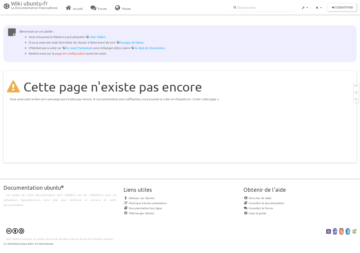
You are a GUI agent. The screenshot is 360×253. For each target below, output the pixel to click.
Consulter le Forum (258, 208)
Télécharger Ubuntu (139, 213)
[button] (305, 5)
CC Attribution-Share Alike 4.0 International (28, 243)
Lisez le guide (254, 213)
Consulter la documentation (263, 203)
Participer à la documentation (145, 203)
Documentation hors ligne (143, 208)
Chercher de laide (257, 198)
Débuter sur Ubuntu (139, 198)
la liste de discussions (149, 48)
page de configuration (70, 53)
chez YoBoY (97, 37)
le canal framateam (79, 48)
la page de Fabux (132, 42)
